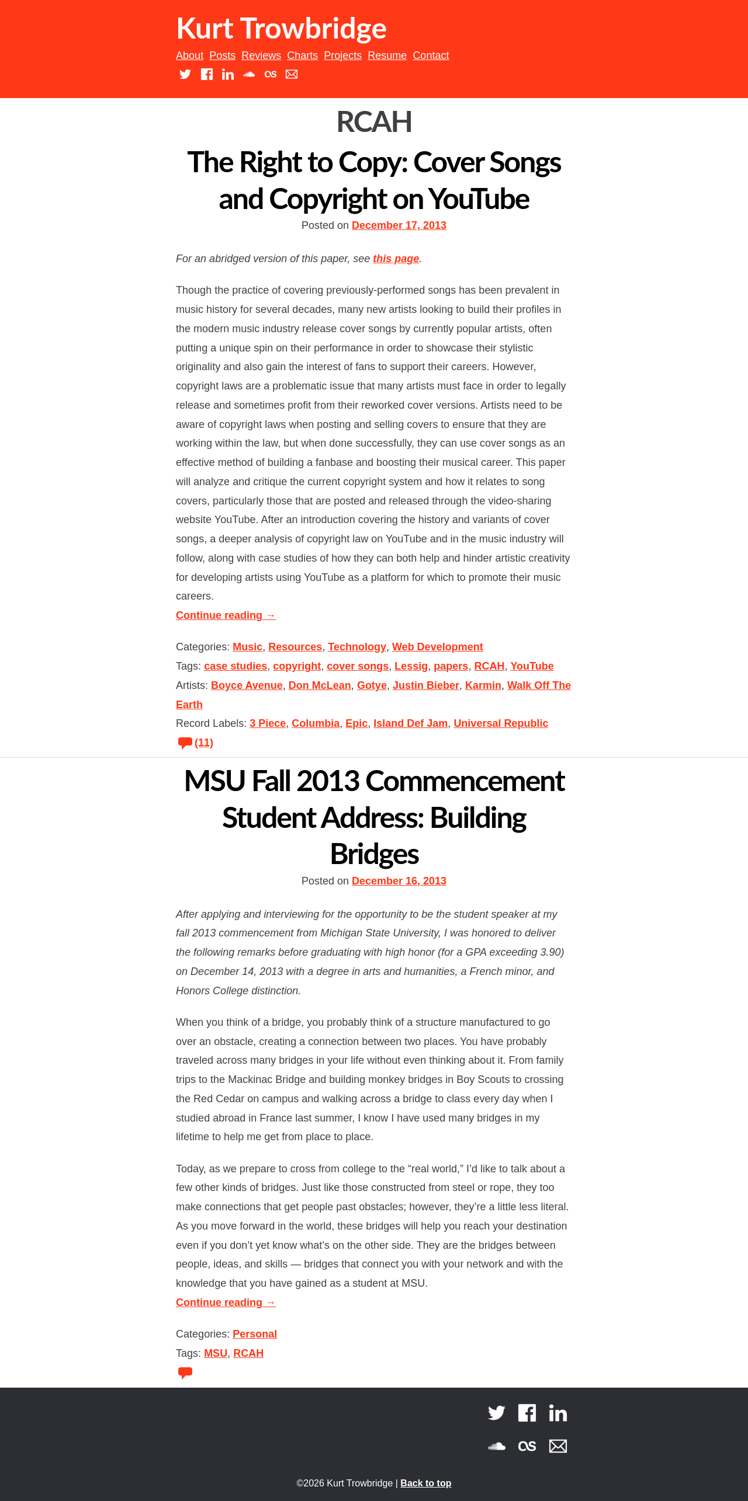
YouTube (531, 666)
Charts (302, 55)
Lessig (411, 666)
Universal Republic (500, 723)
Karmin (483, 685)
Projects (343, 55)
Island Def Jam (410, 723)
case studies (235, 666)
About (189, 55)
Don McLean (320, 685)
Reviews (261, 55)
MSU (215, 1353)
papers (451, 666)
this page (396, 258)
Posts (222, 55)
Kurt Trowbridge (281, 27)
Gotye (372, 685)
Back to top (425, 1483)
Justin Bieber (426, 685)
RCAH (489, 666)
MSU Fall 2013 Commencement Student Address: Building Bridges (373, 816)
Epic (356, 723)
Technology (357, 647)
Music (247, 647)
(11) (194, 742)
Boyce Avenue (247, 685)
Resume (387, 55)
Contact (431, 55)
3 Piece (268, 723)
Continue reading (226, 615)
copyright (297, 666)
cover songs (358, 666)
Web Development (437, 647)
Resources (295, 647)
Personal (255, 1334)
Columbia (316, 723)
